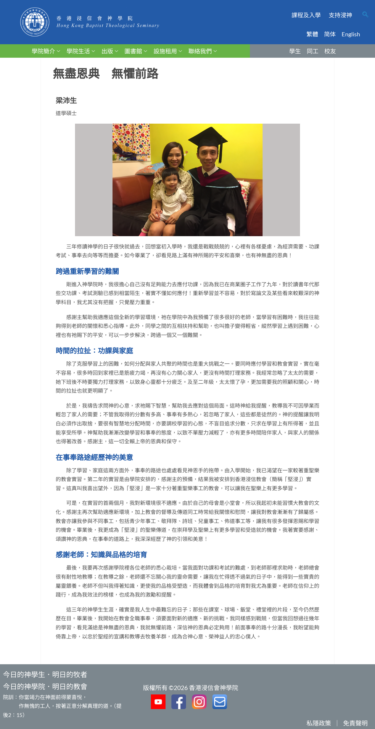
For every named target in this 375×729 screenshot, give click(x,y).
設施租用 (168, 50)
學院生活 (81, 50)
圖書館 (136, 50)
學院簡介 (46, 50)
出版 (109, 50)
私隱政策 (318, 723)
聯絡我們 (202, 50)
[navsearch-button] (365, 15)
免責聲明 (355, 723)
